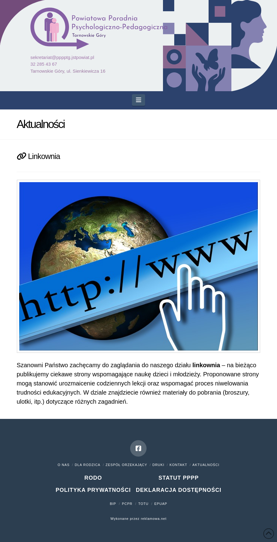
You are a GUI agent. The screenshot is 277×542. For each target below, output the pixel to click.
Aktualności (206, 465)
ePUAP (160, 504)
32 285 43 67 (43, 64)
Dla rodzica (87, 465)
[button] (138, 100)
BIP (113, 504)
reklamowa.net (154, 518)
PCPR (127, 504)
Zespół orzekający (126, 465)
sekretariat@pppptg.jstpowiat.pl (62, 57)
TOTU (143, 504)
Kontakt (178, 465)
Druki (158, 465)
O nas (64, 465)
